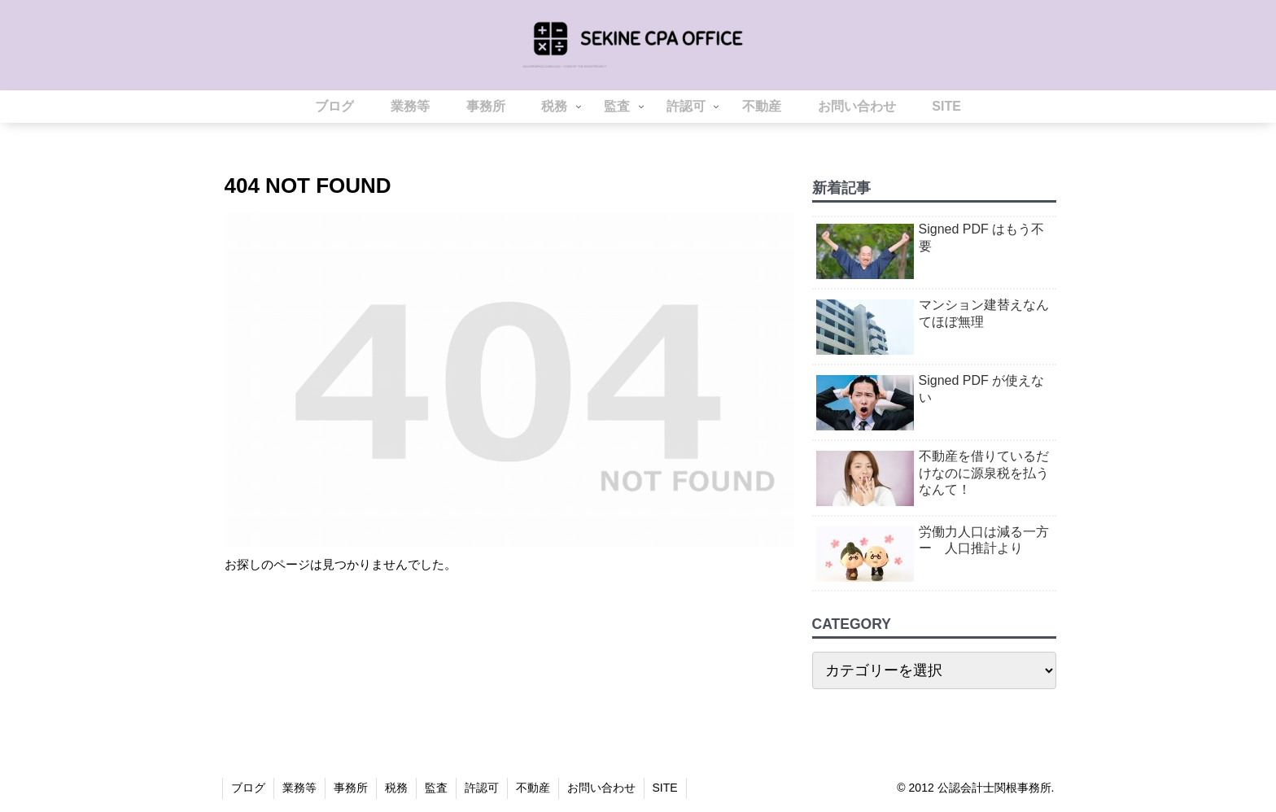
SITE (665, 787)
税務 (396, 787)
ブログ (248, 787)
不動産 (533, 787)
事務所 (351, 787)
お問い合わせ (601, 787)
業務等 (299, 787)
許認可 (482, 787)
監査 (436, 787)
